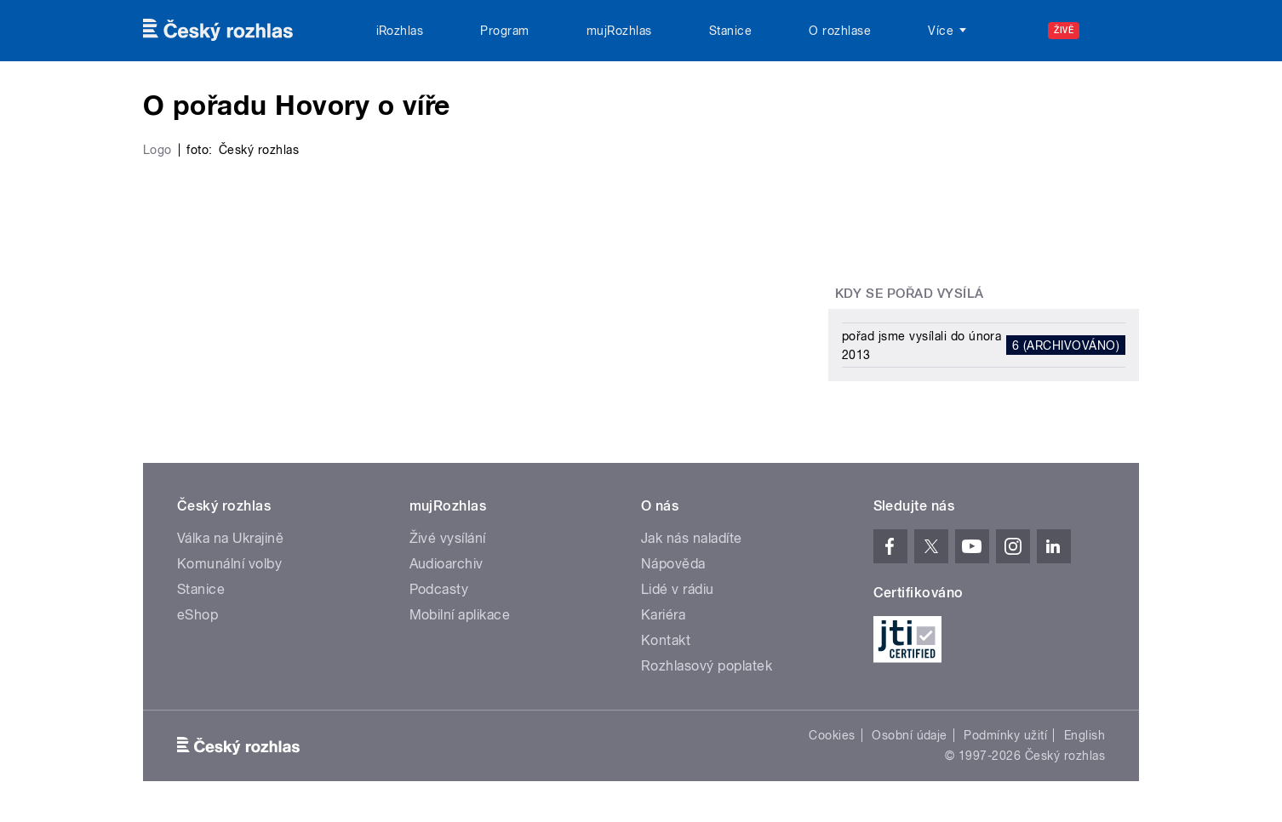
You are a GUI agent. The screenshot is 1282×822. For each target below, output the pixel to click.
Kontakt (665, 640)
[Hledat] (1116, 30)
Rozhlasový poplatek (706, 666)
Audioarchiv (446, 564)
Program (504, 30)
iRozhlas (400, 30)
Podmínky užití (1005, 735)
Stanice (730, 30)
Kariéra (663, 615)
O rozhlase (840, 30)
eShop (197, 615)
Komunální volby (229, 564)
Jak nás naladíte (691, 538)
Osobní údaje (909, 735)
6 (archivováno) (1065, 345)
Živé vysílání (447, 538)
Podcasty (439, 589)
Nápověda (673, 564)
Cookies (832, 735)
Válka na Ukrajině (230, 538)
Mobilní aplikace (460, 615)
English (1084, 735)
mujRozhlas (619, 30)
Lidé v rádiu (677, 589)
